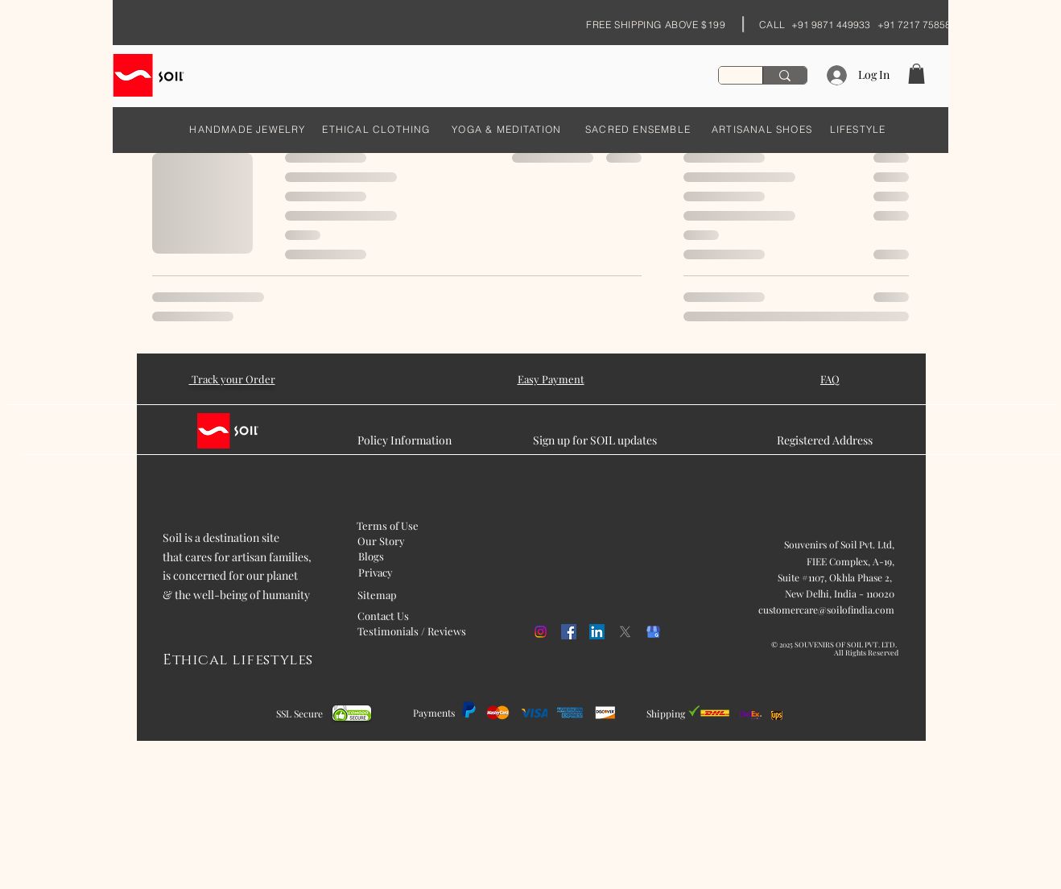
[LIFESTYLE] (858, 129)
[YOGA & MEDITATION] (506, 129)
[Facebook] (568, 631)
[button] (916, 74)
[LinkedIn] (597, 631)
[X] (625, 631)
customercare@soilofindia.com (826, 609)
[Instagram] (540, 631)
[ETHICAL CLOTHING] (376, 129)
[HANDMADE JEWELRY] (247, 129)
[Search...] (784, 75)
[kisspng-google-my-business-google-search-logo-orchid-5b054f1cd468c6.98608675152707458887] (653, 631)
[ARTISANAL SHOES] (762, 129)
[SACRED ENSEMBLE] (638, 129)
